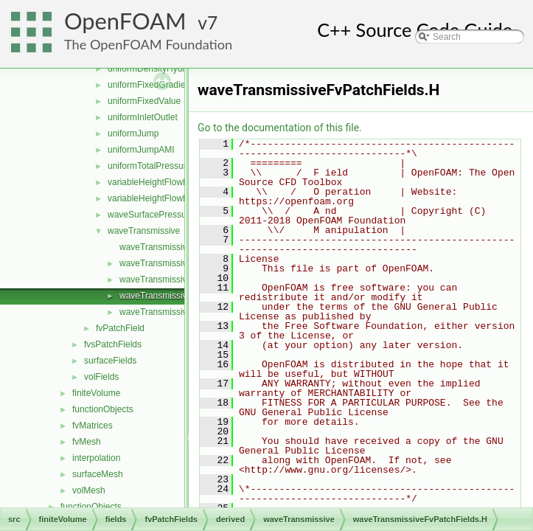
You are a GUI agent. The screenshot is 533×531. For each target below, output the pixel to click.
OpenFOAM (125, 21)
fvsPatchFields (113, 344)
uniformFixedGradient (150, 85)
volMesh (88, 490)
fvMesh (86, 442)
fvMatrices (92, 425)
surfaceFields (110, 360)
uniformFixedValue (144, 101)
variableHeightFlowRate (154, 182)
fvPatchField (120, 328)
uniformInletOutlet (143, 117)
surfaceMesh (97, 474)
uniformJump (133, 133)
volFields (101, 377)
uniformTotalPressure (149, 166)
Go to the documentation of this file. (280, 127)
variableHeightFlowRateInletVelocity (178, 198)
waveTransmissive (144, 231)
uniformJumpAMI (141, 150)
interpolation (96, 458)
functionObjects (102, 409)
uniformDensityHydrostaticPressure (177, 68)
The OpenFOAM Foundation (148, 44)
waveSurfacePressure (151, 214)
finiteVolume (96, 393)
